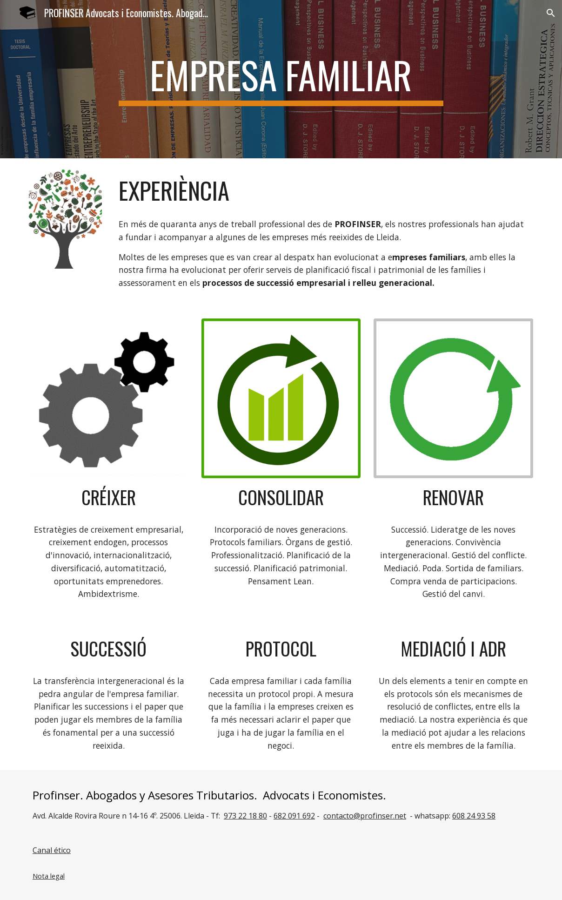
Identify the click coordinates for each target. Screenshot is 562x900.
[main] (281, 79)
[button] (551, 13)
